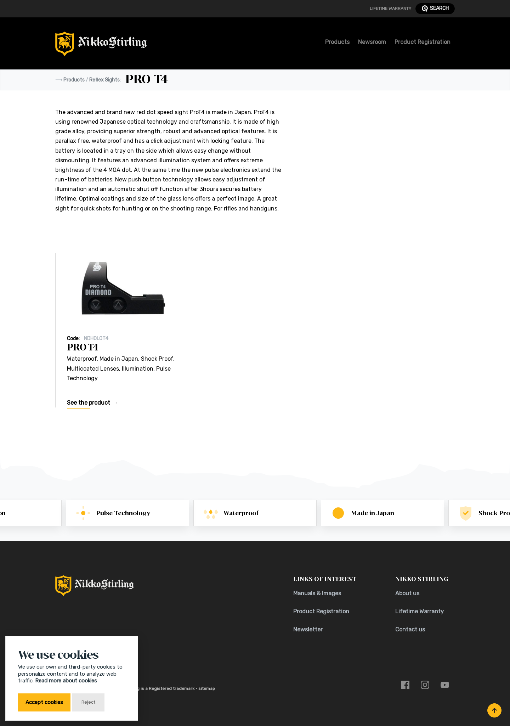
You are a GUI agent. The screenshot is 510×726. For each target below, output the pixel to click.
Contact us (410, 629)
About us (407, 593)
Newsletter (308, 629)
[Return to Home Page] (101, 46)
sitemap (206, 688)
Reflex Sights (104, 80)
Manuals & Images (317, 593)
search (435, 8)
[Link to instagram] (425, 684)
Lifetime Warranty (390, 8)
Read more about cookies (66, 680)
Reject (88, 702)
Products (337, 42)
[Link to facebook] (405, 684)
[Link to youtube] (445, 684)
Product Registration (422, 42)
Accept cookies (44, 702)
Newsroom (372, 42)
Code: (73, 341)
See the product (88, 405)
